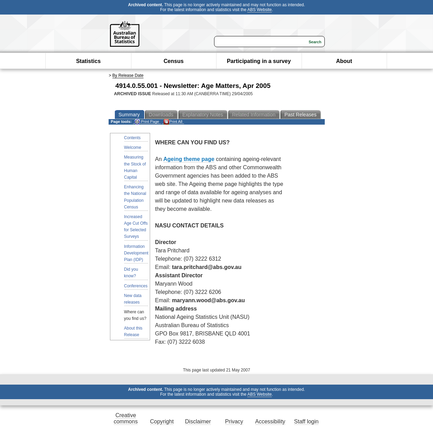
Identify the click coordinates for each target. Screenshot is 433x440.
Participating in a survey (259, 61)
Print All (173, 121)
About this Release (133, 331)
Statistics (88, 61)
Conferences (136, 286)
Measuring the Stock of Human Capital (135, 167)
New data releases (133, 299)
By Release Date (128, 75)
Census (174, 61)
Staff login (306, 421)
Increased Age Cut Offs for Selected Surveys (136, 226)
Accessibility (270, 421)
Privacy (234, 421)
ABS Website (259, 9)
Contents (132, 137)
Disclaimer (198, 421)
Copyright (162, 421)
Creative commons (126, 418)
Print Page (147, 121)
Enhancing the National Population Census (135, 197)
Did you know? (131, 272)
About (344, 61)
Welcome (132, 147)
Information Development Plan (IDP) (136, 253)
